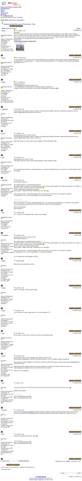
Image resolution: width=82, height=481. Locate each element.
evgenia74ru (5, 235)
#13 (80, 333)
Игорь (3, 260)
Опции (78, 28)
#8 (80, 212)
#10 (80, 260)
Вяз (3, 383)
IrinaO (3, 288)
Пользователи (4, 12)
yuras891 (4, 410)
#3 (80, 81)
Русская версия (34, 478)
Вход (14, 20)
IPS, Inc (50, 478)
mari (3, 333)
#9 (80, 235)
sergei (3, 57)
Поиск (2, 11)
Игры (33, 24)
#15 (80, 382)
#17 (80, 434)
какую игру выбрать (28, 411)
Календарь (3, 14)
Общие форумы (27, 24)
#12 (80, 310)
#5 (80, 133)
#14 (80, 355)
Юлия (3, 30)
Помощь (3, 10)
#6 (80, 157)
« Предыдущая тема (60, 461)
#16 (80, 409)
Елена (3, 310)
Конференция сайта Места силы (12, 24)
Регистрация (20, 20)
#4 (80, 109)
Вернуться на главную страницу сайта (11, 7)
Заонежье (4, 180)
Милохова (5, 109)
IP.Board (40, 478)
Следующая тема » (76, 461)
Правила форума (5, 8)
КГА (3, 157)
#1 (80, 30)
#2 (80, 57)
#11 (80, 287)
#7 (80, 180)
